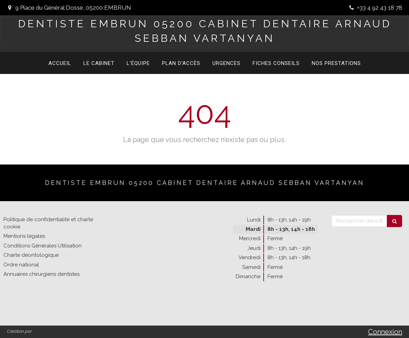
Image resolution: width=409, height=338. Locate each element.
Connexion (385, 332)
